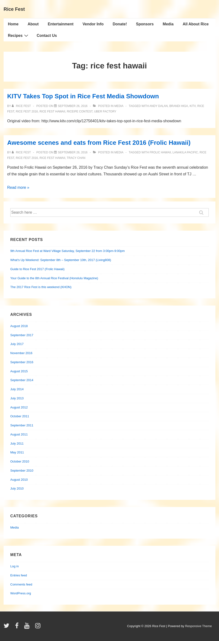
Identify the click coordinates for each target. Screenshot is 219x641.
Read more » (18, 187)
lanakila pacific (185, 152)
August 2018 (19, 326)
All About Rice (196, 24)
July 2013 (17, 398)
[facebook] (18, 627)
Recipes (18, 35)
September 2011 (21, 425)
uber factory (105, 111)
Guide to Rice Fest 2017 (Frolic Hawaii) (37, 269)
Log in (14, 566)
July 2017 (17, 344)
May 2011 (17, 452)
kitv (193, 106)
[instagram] (38, 627)
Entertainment (61, 24)
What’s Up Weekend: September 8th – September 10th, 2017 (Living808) (60, 260)
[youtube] (28, 627)
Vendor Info (93, 24)
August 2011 (19, 434)
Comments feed (21, 584)
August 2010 (19, 479)
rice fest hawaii (52, 111)
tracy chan (76, 158)
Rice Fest (14, 9)
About (32, 24)
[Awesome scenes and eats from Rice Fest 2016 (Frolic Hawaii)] (73, 152)
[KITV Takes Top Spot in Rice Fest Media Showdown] (73, 106)
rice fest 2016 (27, 111)
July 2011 (17, 443)
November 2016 (21, 353)
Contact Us (47, 35)
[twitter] (7, 627)
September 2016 (21, 362)
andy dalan (158, 106)
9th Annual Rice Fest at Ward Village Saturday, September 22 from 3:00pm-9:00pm (67, 251)
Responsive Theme (198, 626)
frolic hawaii (160, 152)
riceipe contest (79, 111)
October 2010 (19, 461)
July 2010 (17, 488)
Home (13, 24)
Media (168, 24)
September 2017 (21, 335)
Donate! (120, 24)
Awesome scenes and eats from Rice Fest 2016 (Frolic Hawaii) (99, 142)
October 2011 (19, 416)
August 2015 (19, 371)
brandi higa (178, 106)
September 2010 (21, 470)
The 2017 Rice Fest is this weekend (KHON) (40, 287)
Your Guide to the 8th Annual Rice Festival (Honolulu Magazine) (54, 278)
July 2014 (17, 389)
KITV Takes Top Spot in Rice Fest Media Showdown (83, 96)
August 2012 (19, 407)
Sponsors (145, 24)
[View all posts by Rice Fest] (22, 106)
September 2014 (21, 380)
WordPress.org (20, 593)
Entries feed (18, 575)
